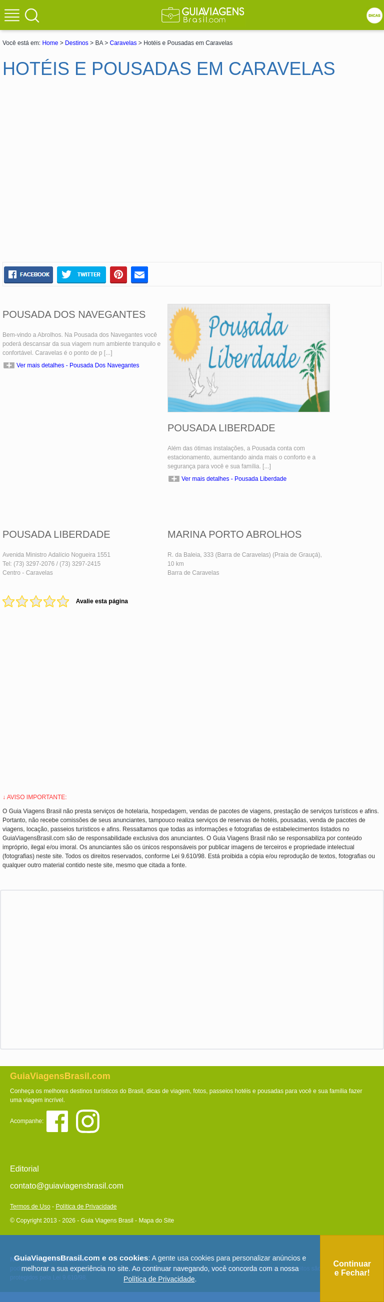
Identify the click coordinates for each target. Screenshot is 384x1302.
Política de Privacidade (86, 1206)
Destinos (76, 42)
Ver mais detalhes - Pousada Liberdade (234, 478)
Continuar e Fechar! (352, 1268)
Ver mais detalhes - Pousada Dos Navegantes (77, 365)
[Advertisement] (99, 174)
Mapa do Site (156, 1220)
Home (50, 42)
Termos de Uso (30, 1206)
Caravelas (123, 42)
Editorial (24, 1169)
